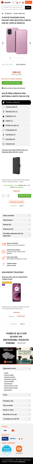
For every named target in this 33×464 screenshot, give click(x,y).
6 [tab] (20, 58)
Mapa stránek (8, 390)
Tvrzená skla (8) (9, 107)
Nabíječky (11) (9, 116)
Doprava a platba (9, 375)
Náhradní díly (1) (10, 111)
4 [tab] (16, 58)
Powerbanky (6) (9, 130)
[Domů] (2, 13)
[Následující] (30, 43)
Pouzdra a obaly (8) (11, 102)
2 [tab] (12, 58)
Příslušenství (8, 13)
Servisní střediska (9, 381)
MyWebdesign (21, 461)
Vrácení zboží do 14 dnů (10, 385)
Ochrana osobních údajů (11, 388)
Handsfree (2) (8, 134)
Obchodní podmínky (9, 377)
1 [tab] (10, 58)
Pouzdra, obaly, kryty (19, 13)
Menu (28, 2)
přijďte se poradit (11, 265)
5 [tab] (18, 58)
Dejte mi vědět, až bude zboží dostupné (13, 88)
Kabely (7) (7, 121)
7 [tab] (22, 58)
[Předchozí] (3, 43)
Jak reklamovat (8, 383)
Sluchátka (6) (8, 139)
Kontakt (6, 373)
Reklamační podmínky (10, 379)
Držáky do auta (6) (10, 125)
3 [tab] (14, 58)
